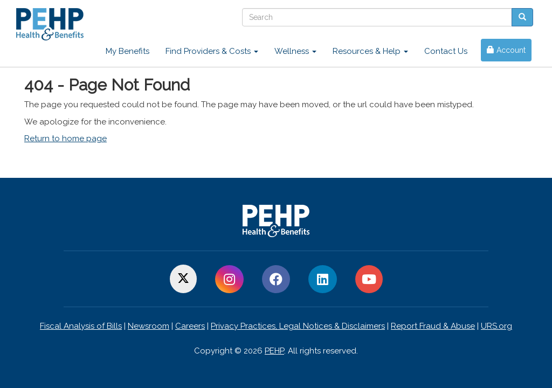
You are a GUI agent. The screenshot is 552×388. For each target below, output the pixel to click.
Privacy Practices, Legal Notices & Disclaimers (298, 326)
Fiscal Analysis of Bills (81, 326)
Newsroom (148, 326)
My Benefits (127, 51)
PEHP (274, 351)
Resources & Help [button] (370, 51)
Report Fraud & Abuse (433, 326)
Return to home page (65, 138)
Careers (190, 326)
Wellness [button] (295, 51)
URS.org (496, 326)
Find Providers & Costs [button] (211, 51)
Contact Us (445, 51)
